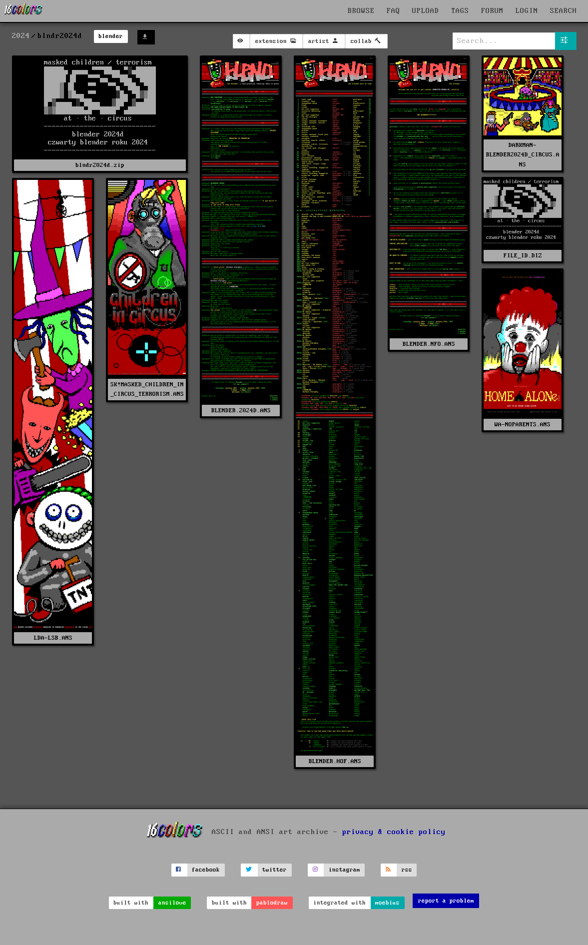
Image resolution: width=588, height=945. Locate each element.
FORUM (492, 11)
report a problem (446, 901)
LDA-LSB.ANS (53, 638)
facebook (206, 870)
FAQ (393, 11)
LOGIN (527, 11)
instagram (344, 870)
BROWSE (361, 11)
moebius (387, 903)
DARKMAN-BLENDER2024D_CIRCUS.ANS (523, 154)
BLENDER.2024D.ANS (241, 410)
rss (407, 870)
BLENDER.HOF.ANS (335, 761)
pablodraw (272, 903)
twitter (274, 870)
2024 (21, 36)
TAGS (460, 11)
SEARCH (563, 11)
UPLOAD (425, 11)
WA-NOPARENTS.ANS (523, 424)
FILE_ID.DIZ (523, 255)
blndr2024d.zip (99, 165)
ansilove (172, 903)
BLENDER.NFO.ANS (429, 344)
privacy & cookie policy (394, 832)
